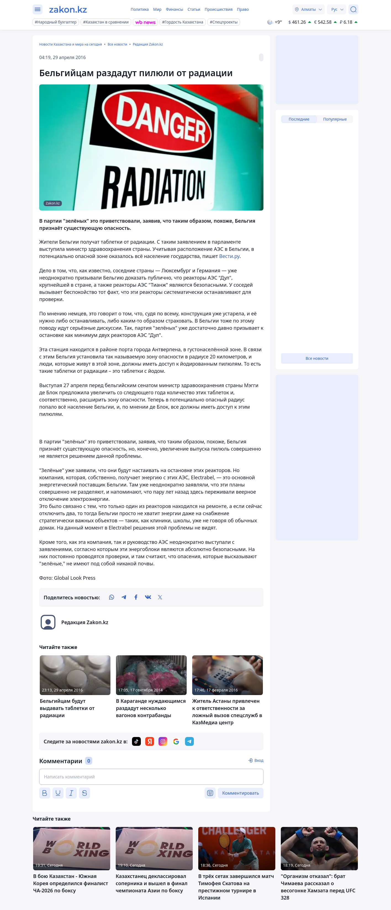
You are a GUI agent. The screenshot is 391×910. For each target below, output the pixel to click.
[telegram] (124, 597)
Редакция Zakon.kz (148, 44)
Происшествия (219, 9)
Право (243, 9)
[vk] (148, 597)
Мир (157, 9)
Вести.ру (229, 256)
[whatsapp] (112, 597)
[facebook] (136, 597)
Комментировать (240, 793)
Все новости (117, 44)
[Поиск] (353, 9)
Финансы (174, 9)
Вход (258, 760)
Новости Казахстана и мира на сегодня (70, 44)
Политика (140, 9)
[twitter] (160, 597)
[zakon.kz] (68, 9)
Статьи (193, 9)
